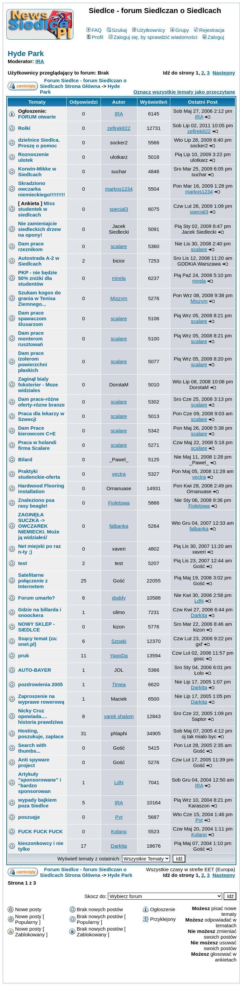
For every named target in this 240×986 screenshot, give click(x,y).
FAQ (94, 30)
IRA (40, 61)
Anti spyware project (33, 762)
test (22, 563)
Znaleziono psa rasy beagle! (36, 503)
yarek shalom (119, 716)
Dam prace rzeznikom (31, 246)
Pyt (119, 817)
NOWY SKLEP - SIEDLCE (36, 626)
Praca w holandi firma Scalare (37, 445)
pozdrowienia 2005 (40, 684)
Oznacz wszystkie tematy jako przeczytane (184, 92)
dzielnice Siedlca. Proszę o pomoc (39, 142)
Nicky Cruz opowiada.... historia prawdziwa (40, 716)
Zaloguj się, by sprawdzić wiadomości (153, 37)
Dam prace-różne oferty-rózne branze (41, 402)
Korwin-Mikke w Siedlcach (37, 171)
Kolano (119, 831)
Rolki (24, 128)
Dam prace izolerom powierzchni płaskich (32, 361)
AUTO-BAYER (34, 670)
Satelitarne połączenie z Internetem (33, 580)
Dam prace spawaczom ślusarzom (32, 318)
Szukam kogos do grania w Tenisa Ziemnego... (39, 298)
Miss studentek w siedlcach (36, 209)
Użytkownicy (148, 30)
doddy (119, 598)
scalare (119, 246)
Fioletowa (118, 503)
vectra (119, 474)
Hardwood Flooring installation (41, 488)
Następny (224, 73)
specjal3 (119, 209)
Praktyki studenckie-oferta (39, 474)
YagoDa (119, 655)
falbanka (118, 526)
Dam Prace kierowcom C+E (37, 430)
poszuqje (29, 817)
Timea (119, 684)
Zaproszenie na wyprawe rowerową (41, 699)
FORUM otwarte (37, 117)
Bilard (25, 459)
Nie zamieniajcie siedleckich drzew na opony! (39, 229)
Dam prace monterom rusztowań (31, 338)
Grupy (179, 30)
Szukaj (117, 30)
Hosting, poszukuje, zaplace (41, 733)
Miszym (118, 298)
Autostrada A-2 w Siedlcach (38, 261)
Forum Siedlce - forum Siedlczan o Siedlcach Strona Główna (83, 83)
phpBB (106, 977)
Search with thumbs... (32, 748)
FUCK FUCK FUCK (40, 831)
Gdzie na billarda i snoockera (39, 612)
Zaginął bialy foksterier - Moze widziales (38, 384)
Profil (95, 37)
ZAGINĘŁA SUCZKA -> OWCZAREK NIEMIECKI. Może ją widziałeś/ (38, 526)
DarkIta (199, 615)
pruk (23, 655)
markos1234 (119, 189)
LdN (199, 601)
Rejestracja (209, 30)
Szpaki (118, 641)
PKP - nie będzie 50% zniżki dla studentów (37, 278)
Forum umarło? (36, 598)
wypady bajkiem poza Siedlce (37, 802)
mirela (119, 278)
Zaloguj (213, 37)
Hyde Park (26, 53)
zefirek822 (118, 128)
